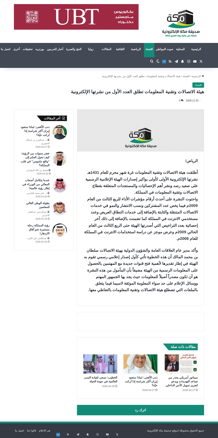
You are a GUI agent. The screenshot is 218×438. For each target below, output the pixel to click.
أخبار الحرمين (55, 49)
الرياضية (136, 49)
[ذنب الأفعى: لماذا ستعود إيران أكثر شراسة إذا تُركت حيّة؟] (140, 364)
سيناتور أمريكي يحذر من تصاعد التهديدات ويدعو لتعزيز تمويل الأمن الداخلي (182, 381)
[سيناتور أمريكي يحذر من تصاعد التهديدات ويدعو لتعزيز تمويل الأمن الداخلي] (181, 364)
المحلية (180, 49)
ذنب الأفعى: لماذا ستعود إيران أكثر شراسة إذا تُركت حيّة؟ (141, 381)
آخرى (16, 49)
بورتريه (39, 49)
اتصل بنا (19, 430)
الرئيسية (196, 49)
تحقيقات (28, 49)
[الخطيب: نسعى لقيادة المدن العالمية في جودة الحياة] (100, 364)
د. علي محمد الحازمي (37, 193)
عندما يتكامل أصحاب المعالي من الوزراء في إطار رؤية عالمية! (36, 184)
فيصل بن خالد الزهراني (37, 170)
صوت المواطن (164, 49)
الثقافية (120, 49)
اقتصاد (149, 49)
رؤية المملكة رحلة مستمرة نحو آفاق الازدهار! (38, 229)
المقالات (106, 49)
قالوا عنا (31, 430)
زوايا (90, 49)
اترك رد (140, 410)
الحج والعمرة (73, 49)
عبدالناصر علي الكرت (37, 238)
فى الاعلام (44, 430)
